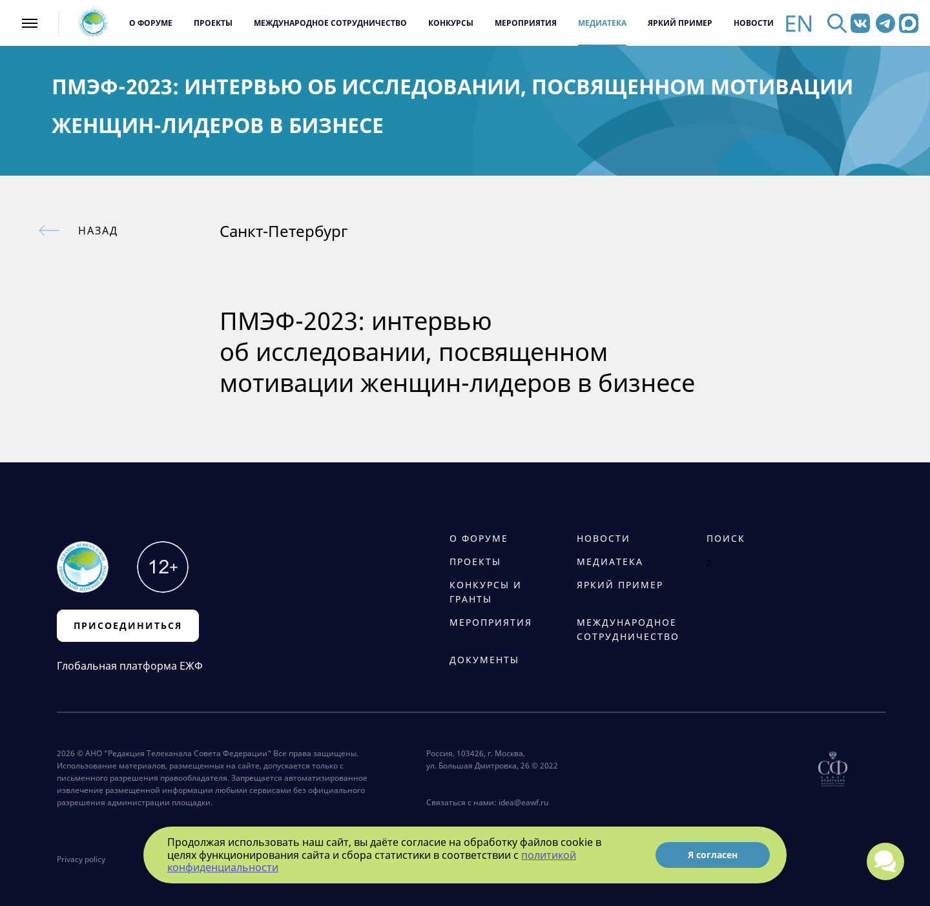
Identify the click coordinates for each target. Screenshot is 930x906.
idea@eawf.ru (523, 802)
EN (799, 23)
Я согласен (713, 855)
